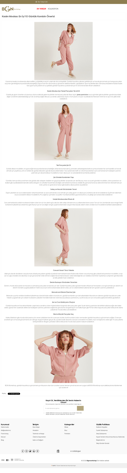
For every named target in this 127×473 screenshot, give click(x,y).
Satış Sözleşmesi (101, 434)
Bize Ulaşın (36, 427)
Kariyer (3, 438)
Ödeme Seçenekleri (39, 438)
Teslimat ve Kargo (39, 434)
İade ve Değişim (38, 441)
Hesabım (36, 431)
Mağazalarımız (6, 431)
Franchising (5, 434)
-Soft (53, 470)
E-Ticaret (57, 470)
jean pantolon (82, 95)
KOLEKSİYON (39, 9)
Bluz (65, 431)
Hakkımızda (5, 427)
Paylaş (4, 393)
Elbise (66, 427)
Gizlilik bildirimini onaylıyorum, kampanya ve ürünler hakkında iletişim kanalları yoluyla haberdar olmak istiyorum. (64, 413)
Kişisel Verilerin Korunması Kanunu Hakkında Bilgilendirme (107, 441)
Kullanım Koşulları (102, 427)
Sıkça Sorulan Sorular (103, 448)
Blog (2, 441)
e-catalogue (76, 456)
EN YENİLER (27, 9)
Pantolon (67, 434)
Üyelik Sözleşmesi (102, 431)
